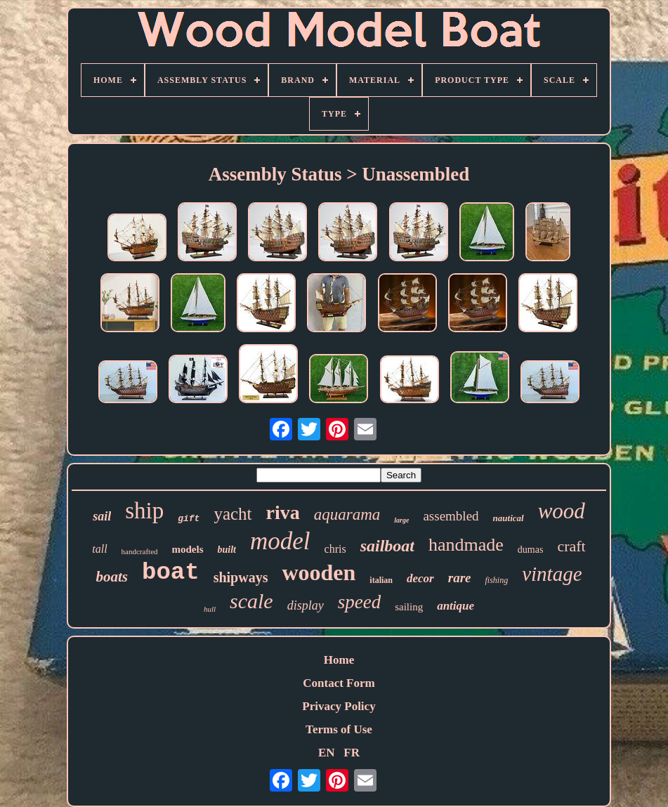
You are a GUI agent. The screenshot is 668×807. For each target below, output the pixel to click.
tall (99, 549)
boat (170, 572)
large (401, 520)
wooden (318, 572)
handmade (466, 544)
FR (351, 752)
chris (335, 549)
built (227, 549)
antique (455, 605)
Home (339, 660)
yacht (232, 513)
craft (571, 546)
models (188, 549)
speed (359, 601)
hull (210, 609)
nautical (508, 518)
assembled (450, 516)
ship (144, 510)
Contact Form (338, 683)
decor (420, 578)
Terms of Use (339, 729)
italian (381, 580)
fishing (496, 580)
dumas (531, 549)
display (305, 605)
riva (283, 512)
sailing (409, 606)
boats (112, 576)
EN (326, 752)
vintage (552, 574)
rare (459, 577)
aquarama (347, 514)
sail (102, 516)
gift (188, 518)
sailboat (387, 546)
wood (561, 511)
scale (251, 600)
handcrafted (140, 551)
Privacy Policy (338, 706)
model (280, 541)
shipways (241, 577)
